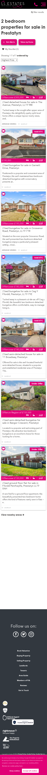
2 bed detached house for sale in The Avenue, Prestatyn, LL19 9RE (22, 103)
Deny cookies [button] (15, 771)
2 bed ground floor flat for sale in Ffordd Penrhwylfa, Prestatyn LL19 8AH (20, 486)
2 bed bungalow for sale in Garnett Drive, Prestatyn (21, 166)
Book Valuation (23, 651)
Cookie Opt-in (40, 754)
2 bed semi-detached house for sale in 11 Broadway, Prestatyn (22, 355)
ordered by (22, 55)
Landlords (23, 666)
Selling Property (23, 661)
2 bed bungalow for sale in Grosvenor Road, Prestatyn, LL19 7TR (22, 229)
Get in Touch (23, 690)
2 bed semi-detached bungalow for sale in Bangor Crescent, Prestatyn (21, 421)
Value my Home (27, 42)
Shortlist (24, 124)
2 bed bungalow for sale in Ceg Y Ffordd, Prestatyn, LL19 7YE (20, 292)
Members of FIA (23, 680)
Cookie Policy (31, 754)
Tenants (23, 671)
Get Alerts (9, 42)
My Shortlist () (10, 49)
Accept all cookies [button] (30, 771)
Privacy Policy (22, 754)
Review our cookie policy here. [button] (12, 766)
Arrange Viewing (9, 124)
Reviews (23, 685)
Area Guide (23, 675)
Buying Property (23, 656)
